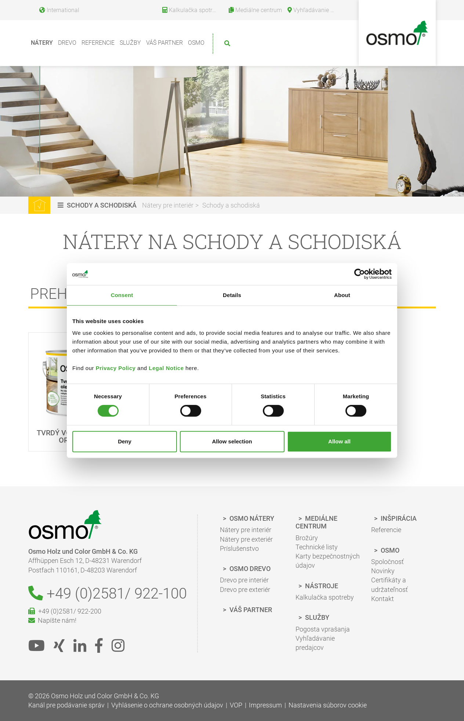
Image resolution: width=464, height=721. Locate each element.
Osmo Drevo (249, 568)
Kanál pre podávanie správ (66, 705)
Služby (130, 42)
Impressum (265, 705)
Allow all (339, 441)
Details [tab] (232, 295)
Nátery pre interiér (167, 205)
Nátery (42, 42)
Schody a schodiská (231, 205)
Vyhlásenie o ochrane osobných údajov (167, 705)
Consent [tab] (122, 295)
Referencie (98, 42)
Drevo (67, 42)
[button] (98, 205)
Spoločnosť (387, 562)
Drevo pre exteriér (245, 589)
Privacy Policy (116, 368)
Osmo (196, 42)
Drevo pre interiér (244, 580)
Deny (124, 441)
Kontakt (382, 599)
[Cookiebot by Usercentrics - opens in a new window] (359, 273)
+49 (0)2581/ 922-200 (64, 611)
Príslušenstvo (239, 548)
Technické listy (317, 547)
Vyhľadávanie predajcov (315, 642)
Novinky (383, 571)
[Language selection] (56, 8)
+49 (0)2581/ (107, 593)
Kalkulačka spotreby (325, 597)
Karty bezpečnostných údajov (328, 560)
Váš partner (164, 42)
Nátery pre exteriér (246, 539)
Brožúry (307, 538)
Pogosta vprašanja (323, 629)
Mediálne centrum (316, 522)
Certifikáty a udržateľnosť (389, 584)
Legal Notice (166, 368)
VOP (236, 705)
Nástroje (321, 586)
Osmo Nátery (251, 518)
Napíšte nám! (52, 620)
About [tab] (342, 295)
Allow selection (232, 441)
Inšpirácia (398, 518)
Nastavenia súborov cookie (328, 705)
